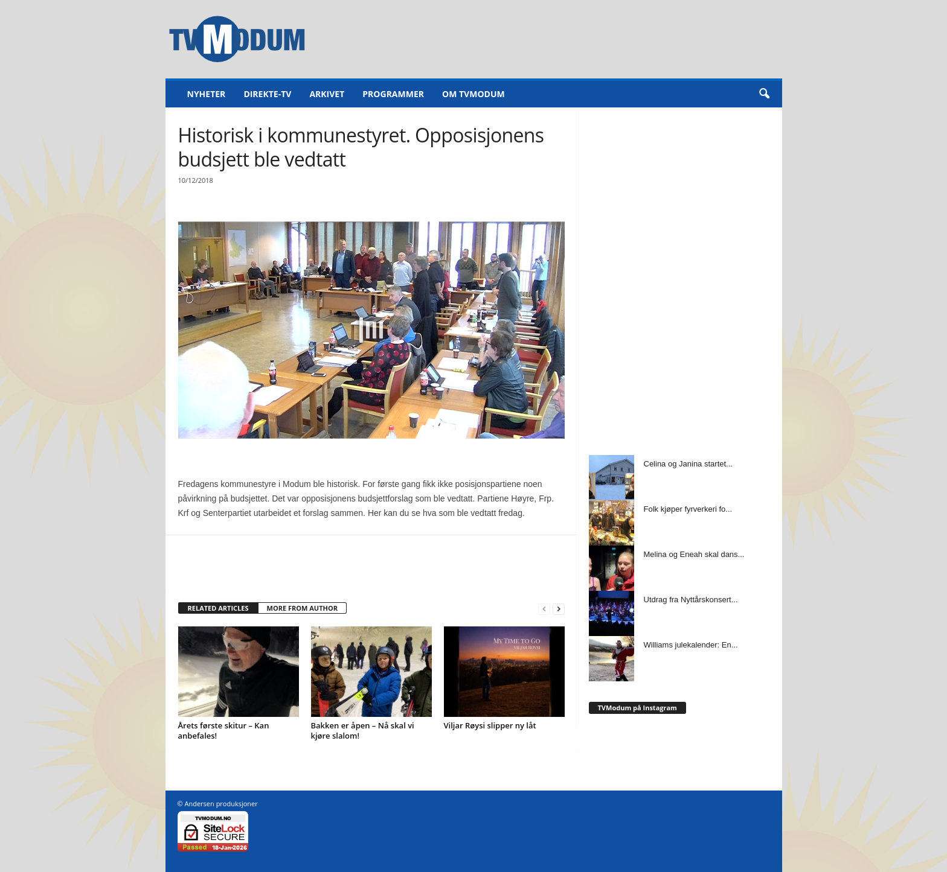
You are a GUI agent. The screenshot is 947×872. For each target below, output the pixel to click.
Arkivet (326, 94)
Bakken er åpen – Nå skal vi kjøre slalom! (362, 730)
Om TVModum (473, 94)
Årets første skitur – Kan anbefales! (223, 730)
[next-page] (559, 608)
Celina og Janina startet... (688, 463)
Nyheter (206, 94)
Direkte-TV (267, 94)
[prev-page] (544, 608)
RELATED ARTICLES (218, 608)
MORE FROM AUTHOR (302, 608)
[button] (764, 94)
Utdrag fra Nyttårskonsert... (691, 599)
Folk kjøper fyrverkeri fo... (688, 509)
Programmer (393, 94)
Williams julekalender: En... (691, 644)
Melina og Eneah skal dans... (694, 554)
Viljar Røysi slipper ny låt (490, 725)
